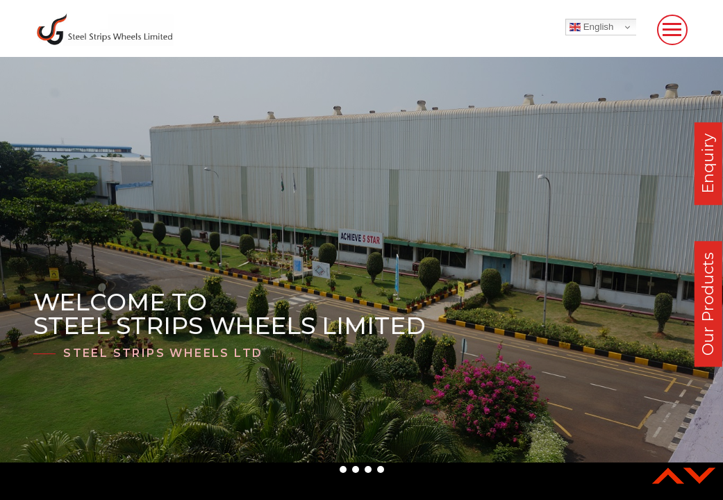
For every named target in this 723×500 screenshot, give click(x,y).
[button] (343, 469)
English (591, 27)
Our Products (708, 304)
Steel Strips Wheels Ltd (163, 353)
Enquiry (708, 163)
